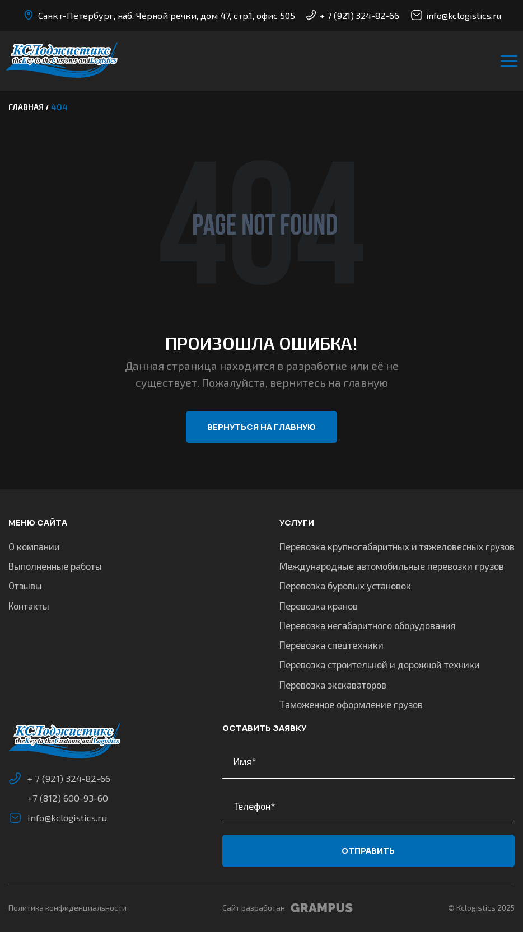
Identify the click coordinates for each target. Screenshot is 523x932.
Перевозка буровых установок (345, 585)
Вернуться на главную (261, 427)
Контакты (28, 604)
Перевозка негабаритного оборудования (367, 624)
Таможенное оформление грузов (351, 703)
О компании (34, 545)
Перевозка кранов (318, 604)
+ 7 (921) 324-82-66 (352, 15)
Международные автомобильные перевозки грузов (391, 565)
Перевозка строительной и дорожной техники (379, 663)
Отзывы (25, 585)
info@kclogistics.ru (455, 15)
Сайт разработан (287, 908)
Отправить (368, 850)
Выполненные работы (55, 565)
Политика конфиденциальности (67, 907)
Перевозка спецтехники (331, 644)
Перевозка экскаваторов (332, 683)
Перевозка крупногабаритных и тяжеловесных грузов (397, 545)
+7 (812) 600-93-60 (67, 797)
